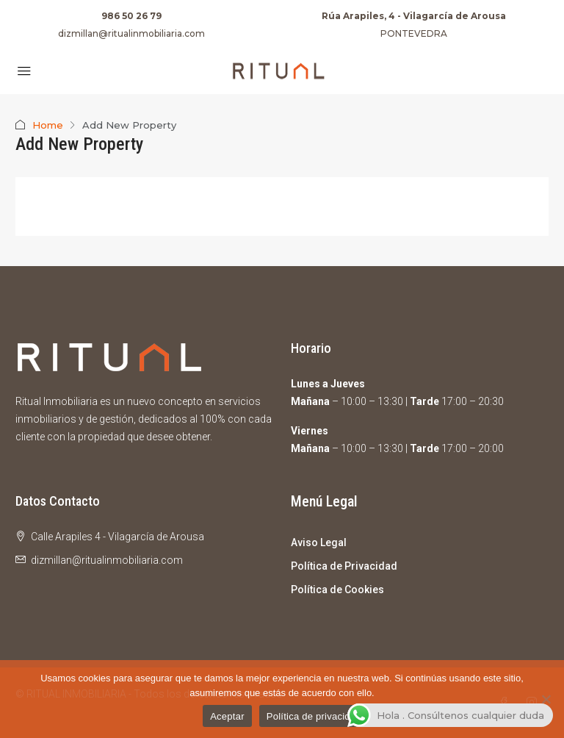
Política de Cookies (337, 589)
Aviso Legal (319, 542)
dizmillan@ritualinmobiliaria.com (131, 33)
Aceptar (227, 716)
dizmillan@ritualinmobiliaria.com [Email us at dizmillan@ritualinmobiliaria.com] (107, 560)
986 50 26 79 (131, 15)
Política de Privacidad (344, 566)
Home (47, 125)
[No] (545, 699)
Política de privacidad (314, 716)
